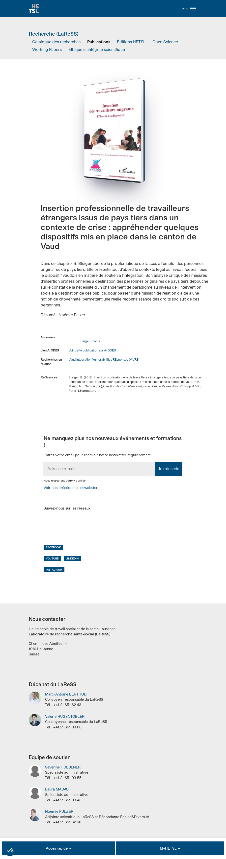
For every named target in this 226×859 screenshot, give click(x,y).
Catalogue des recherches (56, 43)
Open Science (165, 43)
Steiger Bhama (90, 342)
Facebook (53, 548)
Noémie (59, 813)
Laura (57, 791)
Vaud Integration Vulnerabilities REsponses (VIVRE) (104, 361)
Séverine (63, 768)
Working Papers (47, 50)
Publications (98, 43)
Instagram (54, 571)
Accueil (34, 9)
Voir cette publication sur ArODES (92, 351)
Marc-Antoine (65, 696)
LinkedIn (72, 559)
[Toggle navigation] (193, 9)
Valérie (65, 718)
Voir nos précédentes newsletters (71, 489)
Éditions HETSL (131, 43)
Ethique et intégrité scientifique (96, 50)
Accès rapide (57, 848)
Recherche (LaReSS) (54, 35)
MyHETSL (168, 848)
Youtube (52, 559)
